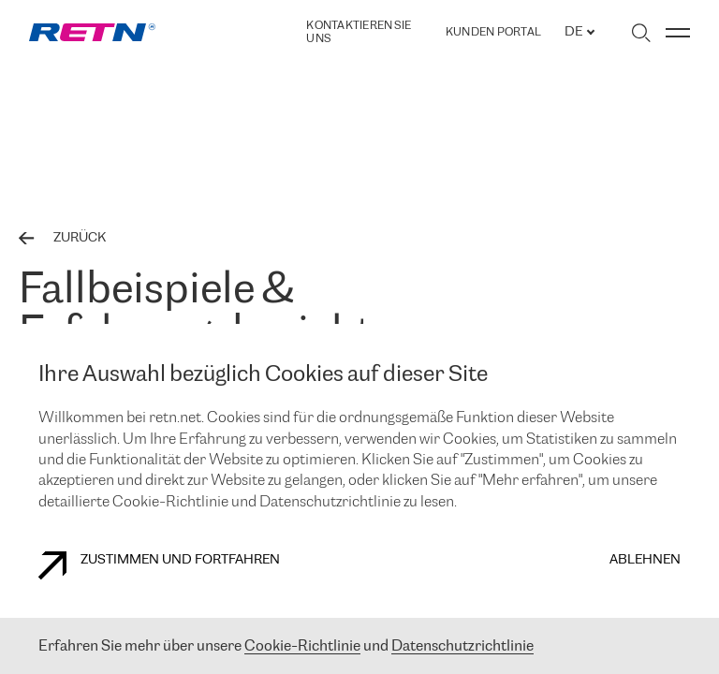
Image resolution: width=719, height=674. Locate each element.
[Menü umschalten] (678, 33)
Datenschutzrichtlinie (462, 646)
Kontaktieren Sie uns (358, 32)
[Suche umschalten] (641, 33)
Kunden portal (493, 32)
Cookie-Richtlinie (302, 646)
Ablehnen (645, 560)
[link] (92, 32)
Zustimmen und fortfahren (159, 565)
